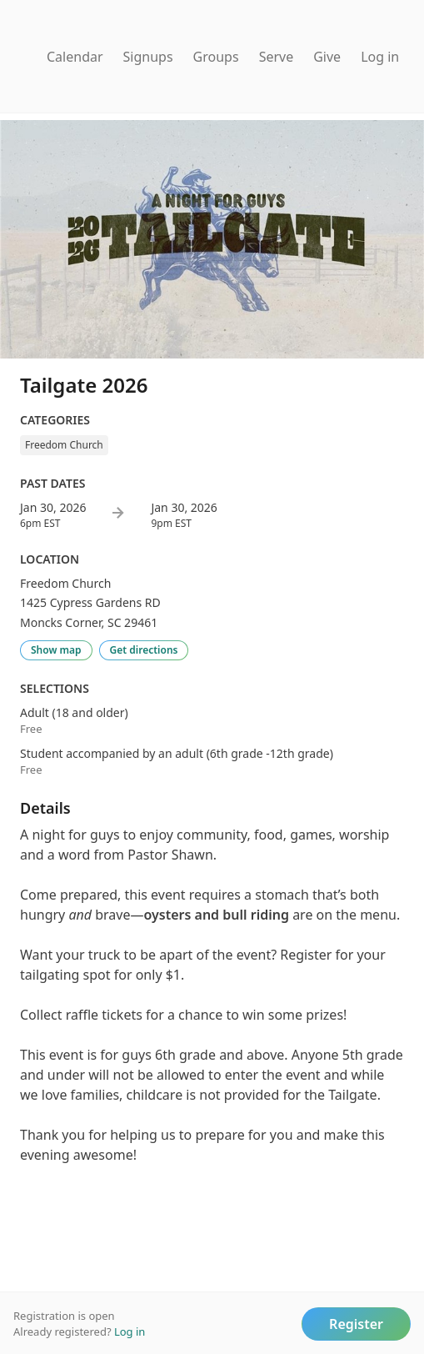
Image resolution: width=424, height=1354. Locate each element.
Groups (216, 57)
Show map (56, 650)
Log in (380, 57)
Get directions (144, 650)
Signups (148, 57)
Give (327, 57)
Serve (276, 57)
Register (356, 1324)
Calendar (75, 57)
